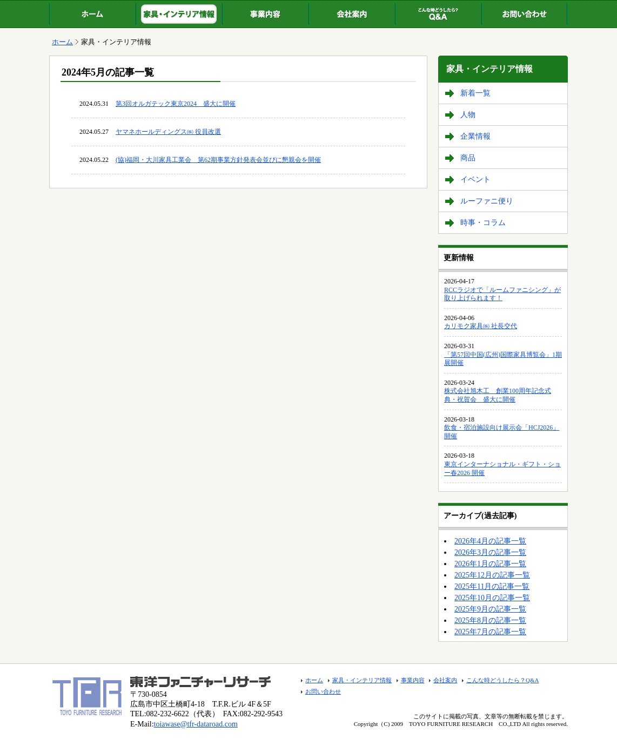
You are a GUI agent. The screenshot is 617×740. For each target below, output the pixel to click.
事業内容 (265, 14)
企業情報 (475, 136)
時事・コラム (483, 223)
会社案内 (351, 14)
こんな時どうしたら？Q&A (438, 14)
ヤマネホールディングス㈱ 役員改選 (168, 131)
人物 (467, 115)
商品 (467, 158)
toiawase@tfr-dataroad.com (196, 724)
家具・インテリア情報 (179, 14)
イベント (475, 179)
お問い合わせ (524, 14)
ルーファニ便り (486, 201)
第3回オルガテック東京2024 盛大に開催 (176, 103)
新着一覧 (475, 93)
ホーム (92, 14)
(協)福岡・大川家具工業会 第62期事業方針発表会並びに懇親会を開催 (218, 160)
